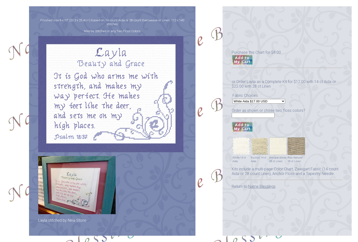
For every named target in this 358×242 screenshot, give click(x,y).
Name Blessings (262, 186)
